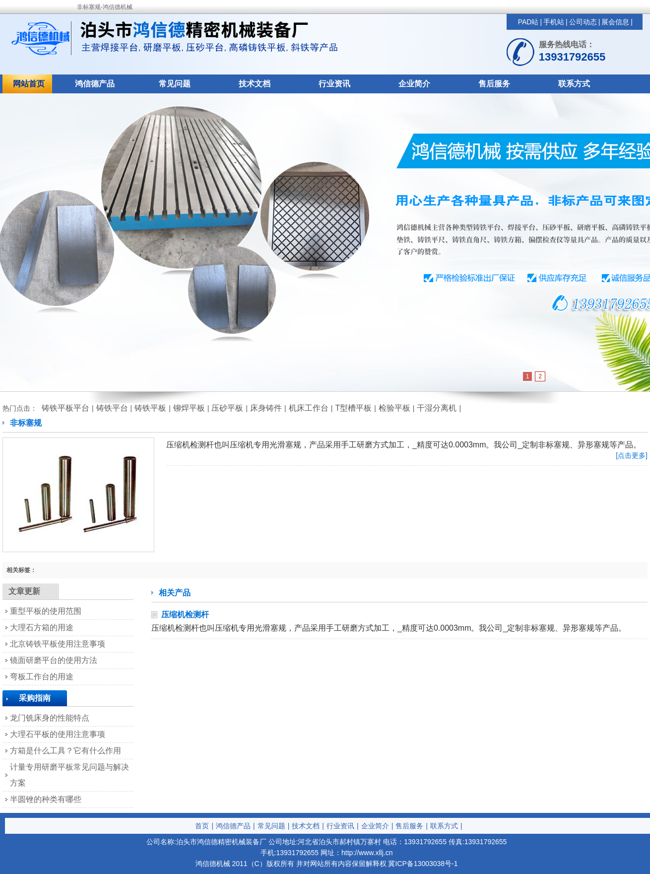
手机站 (553, 22)
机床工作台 (308, 408)
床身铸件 (266, 408)
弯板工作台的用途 (41, 676)
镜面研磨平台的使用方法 (53, 660)
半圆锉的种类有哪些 (45, 799)
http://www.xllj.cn (366, 853)
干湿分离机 (436, 408)
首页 (202, 826)
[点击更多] (632, 455)
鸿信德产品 (95, 83)
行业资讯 (334, 83)
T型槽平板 (353, 408)
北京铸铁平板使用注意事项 (57, 644)
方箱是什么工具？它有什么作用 (65, 750)
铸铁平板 (150, 408)
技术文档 (254, 83)
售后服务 (494, 83)
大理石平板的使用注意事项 (57, 734)
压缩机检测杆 (185, 614)
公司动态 (583, 22)
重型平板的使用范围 (45, 611)
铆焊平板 (189, 408)
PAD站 (528, 22)
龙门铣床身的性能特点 (49, 718)
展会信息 (615, 22)
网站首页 (29, 83)
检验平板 (394, 408)
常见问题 (175, 83)
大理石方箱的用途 (41, 627)
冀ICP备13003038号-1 (422, 864)
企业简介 (414, 83)
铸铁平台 (112, 408)
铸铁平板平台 (65, 408)
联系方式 (574, 83)
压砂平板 (227, 408)
